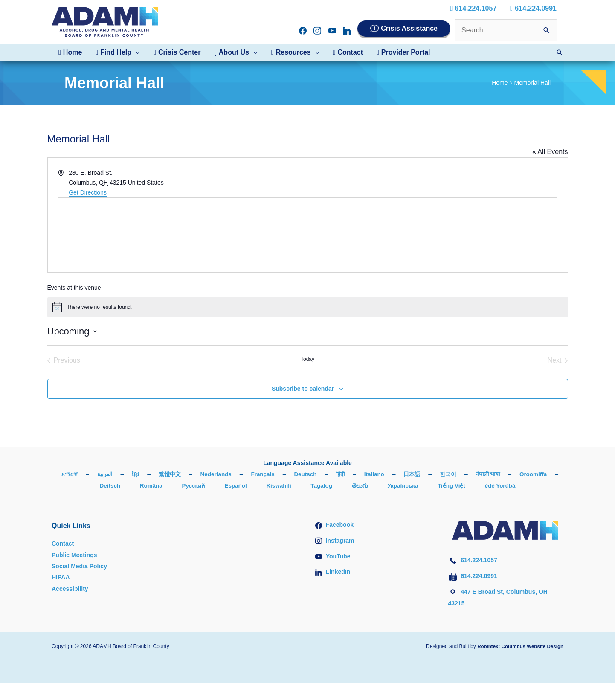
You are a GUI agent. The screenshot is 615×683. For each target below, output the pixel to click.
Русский (215, 485)
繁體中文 (189, 474)
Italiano (399, 474)
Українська (428, 485)
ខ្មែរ (154, 474)
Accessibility (70, 588)
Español (258, 485)
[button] (118, 52)
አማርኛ (86, 474)
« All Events (550, 151)
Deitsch (130, 485)
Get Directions (88, 192)
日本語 (438, 474)
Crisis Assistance (409, 28)
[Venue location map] (307, 230)
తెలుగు (385, 485)
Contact (63, 543)
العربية (123, 474)
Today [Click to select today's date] (307, 359)
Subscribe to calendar (303, 388)
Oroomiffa (85, 485)
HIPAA (61, 577)
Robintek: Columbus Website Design (518, 646)
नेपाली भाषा (516, 474)
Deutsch (328, 474)
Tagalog (346, 485)
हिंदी (364, 474)
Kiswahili (302, 485)
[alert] (307, 307)
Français (285, 474)
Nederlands (236, 474)
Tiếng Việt (478, 485)
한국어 (475, 474)
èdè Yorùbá (528, 485)
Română (171, 485)
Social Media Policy (79, 566)
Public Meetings (74, 554)
